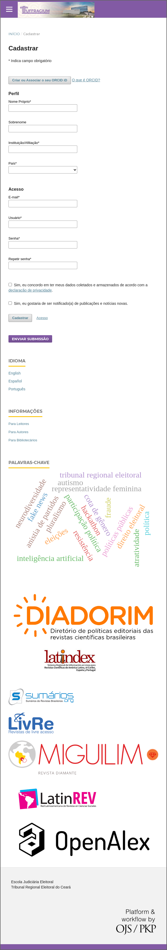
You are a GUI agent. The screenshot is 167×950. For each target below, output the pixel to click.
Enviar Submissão (30, 339)
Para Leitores (18, 424)
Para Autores (18, 432)
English (14, 373)
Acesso (42, 318)
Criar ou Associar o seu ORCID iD (39, 80)
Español (15, 381)
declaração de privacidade (30, 290)
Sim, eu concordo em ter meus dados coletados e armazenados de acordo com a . (77, 287)
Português (16, 389)
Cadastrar (20, 318)
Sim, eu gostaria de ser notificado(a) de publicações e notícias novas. (68, 303)
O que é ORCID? (86, 80)
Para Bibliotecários (22, 440)
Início (14, 34)
